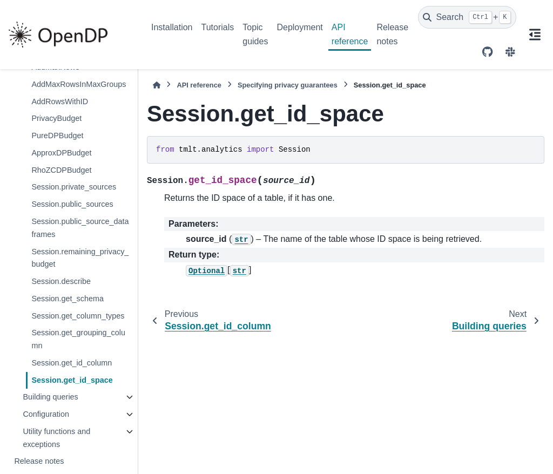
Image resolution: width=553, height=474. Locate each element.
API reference (350, 34)
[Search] (467, 17)
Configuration (46, 414)
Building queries (50, 396)
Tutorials (217, 27)
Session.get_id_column (71, 362)
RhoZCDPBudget (61, 170)
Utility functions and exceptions (56, 438)
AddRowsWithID (59, 101)
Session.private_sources (73, 186)
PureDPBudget (57, 135)
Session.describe (61, 281)
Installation (172, 27)
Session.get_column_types (77, 316)
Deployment (299, 27)
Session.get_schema (67, 298)
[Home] (156, 85)
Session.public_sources (72, 204)
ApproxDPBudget (61, 152)
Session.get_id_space (71, 380)
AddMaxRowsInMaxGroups (78, 84)
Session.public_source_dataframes (80, 228)
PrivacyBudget (56, 118)
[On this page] (534, 34)
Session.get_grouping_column (78, 339)
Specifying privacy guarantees (288, 85)
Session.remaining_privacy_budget (80, 258)
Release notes (392, 34)
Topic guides (255, 34)
